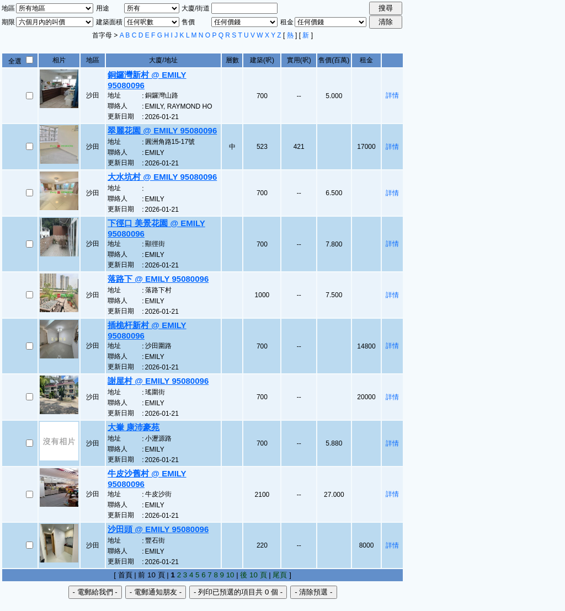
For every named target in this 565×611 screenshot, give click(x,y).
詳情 (392, 95)
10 (230, 575)
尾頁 (280, 575)
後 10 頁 (253, 575)
